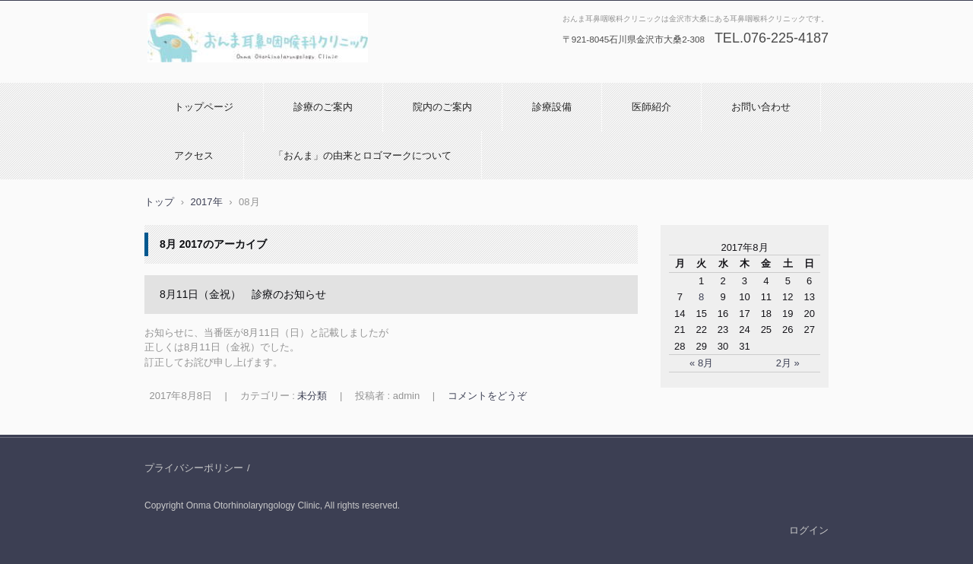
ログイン (809, 530)
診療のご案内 (323, 106)
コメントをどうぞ (487, 395)
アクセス (194, 155)
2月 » (788, 363)
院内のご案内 (442, 106)
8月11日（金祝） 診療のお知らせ (243, 294)
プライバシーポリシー (193, 468)
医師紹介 (651, 106)
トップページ (203, 106)
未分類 (312, 395)
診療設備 (552, 106)
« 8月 (701, 363)
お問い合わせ (761, 106)
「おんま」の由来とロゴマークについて (363, 155)
